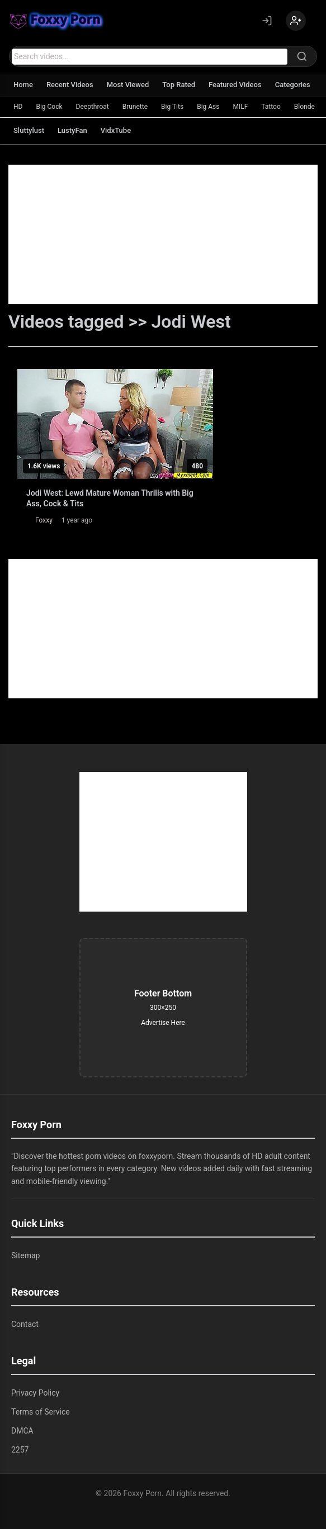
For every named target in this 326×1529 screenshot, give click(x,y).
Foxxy (44, 520)
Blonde (304, 107)
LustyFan (72, 130)
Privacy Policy (35, 1392)
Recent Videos (69, 84)
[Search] (301, 56)
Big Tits (172, 107)
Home (23, 84)
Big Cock (49, 107)
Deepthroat (92, 107)
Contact (25, 1324)
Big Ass (208, 107)
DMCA (22, 1430)
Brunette (135, 107)
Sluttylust (28, 130)
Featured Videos (235, 84)
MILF (240, 107)
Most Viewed (128, 84)
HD (17, 107)
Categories (292, 84)
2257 (20, 1449)
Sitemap (25, 1255)
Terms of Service (40, 1411)
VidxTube (116, 130)
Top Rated (178, 84)
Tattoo (270, 107)
